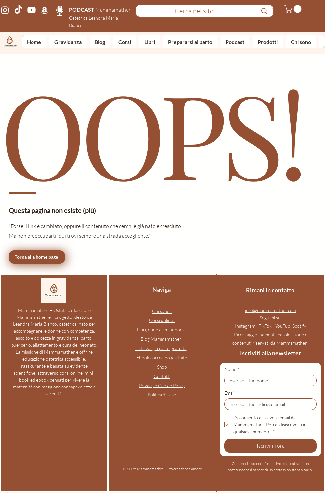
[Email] (268, 404)
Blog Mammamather (161, 339)
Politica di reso (162, 394)
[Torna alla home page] (37, 257)
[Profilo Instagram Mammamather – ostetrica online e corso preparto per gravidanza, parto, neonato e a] (5, 10)
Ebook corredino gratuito (161, 357)
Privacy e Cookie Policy (162, 385)
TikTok (265, 326)
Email (231, 393)
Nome (232, 369)
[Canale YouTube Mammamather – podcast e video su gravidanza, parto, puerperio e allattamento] (31, 10)
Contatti (162, 376)
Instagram (245, 326)
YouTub (283, 326)
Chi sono (162, 311)
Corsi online (162, 320)
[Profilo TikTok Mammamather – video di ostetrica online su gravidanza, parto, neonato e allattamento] (18, 10)
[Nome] (268, 380)
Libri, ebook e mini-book (161, 329)
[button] (293, 9)
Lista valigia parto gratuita (161, 348)
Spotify (299, 326)
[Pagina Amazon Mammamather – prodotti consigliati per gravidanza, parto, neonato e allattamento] (45, 10)
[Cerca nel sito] (194, 11)
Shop (162, 367)
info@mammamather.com (270, 310)
